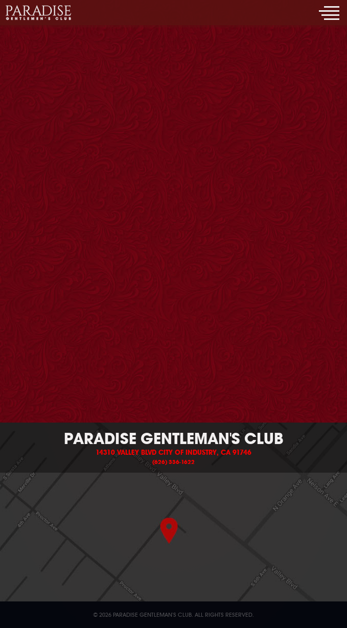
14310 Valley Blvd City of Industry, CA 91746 (173, 452)
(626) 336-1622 (173, 462)
